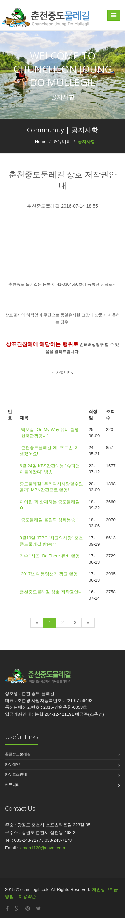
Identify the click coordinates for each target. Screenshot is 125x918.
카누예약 (12, 764)
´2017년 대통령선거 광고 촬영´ (49, 573)
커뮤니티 (12, 785)
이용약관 (27, 896)
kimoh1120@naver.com (42, 847)
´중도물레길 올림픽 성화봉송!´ (49, 519)
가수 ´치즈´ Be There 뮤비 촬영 (50, 555)
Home (41, 141)
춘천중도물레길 (18, 754)
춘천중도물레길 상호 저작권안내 (51, 591)
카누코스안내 (16, 774)
